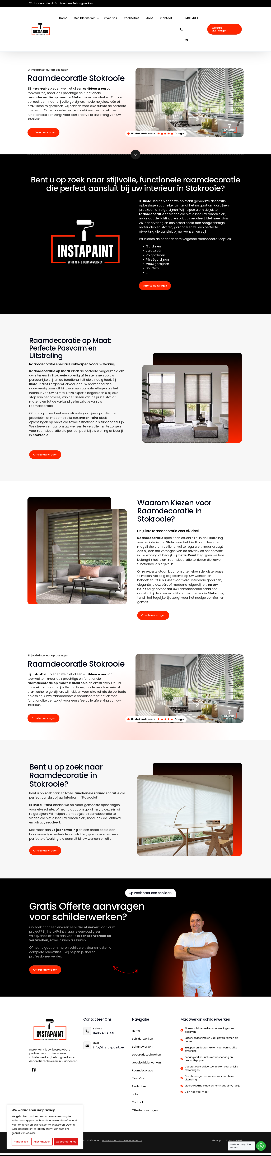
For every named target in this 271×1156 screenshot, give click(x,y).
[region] (45, 1126)
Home (136, 1034)
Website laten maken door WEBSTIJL (123, 1143)
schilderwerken (97, 88)
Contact (137, 1105)
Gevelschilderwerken (146, 1065)
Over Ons (138, 1081)
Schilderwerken (142, 1042)
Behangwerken (142, 1050)
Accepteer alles (66, 1141)
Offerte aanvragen (145, 1113)
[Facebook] (239, 3)
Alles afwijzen (42, 1141)
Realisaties (139, 1089)
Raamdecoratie (142, 1073)
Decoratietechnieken (146, 1058)
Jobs (135, 1097)
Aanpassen (21, 1141)
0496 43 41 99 (191, 29)
